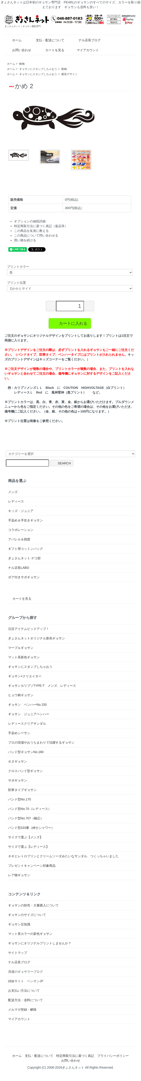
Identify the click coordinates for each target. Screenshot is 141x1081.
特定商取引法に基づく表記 (75, 1056)
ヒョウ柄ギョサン (20, 695)
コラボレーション (20, 530)
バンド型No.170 (19, 799)
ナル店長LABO (18, 567)
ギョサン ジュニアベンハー (28, 714)
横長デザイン (69, 74)
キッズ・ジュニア (20, 511)
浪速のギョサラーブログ (25, 971)
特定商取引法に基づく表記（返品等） (41, 226)
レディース (16, 501)
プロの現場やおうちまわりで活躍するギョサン (41, 742)
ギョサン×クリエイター (25, 676)
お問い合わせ (18, 50)
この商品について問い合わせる (36, 235)
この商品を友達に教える (31, 231)
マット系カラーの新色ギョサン (30, 934)
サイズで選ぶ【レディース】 (28, 846)
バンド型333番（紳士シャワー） (31, 828)
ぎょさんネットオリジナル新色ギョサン (36, 638)
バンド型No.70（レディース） (29, 809)
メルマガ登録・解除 (22, 1009)
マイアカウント (85, 50)
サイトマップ (17, 952)
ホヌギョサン (17, 761)
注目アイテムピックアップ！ (28, 629)
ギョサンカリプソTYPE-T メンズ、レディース (42, 685)
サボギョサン (17, 780)
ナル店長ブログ (86, 40)
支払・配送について (46, 40)
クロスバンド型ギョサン (25, 771)
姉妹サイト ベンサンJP (25, 981)
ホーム (14, 40)
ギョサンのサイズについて (27, 915)
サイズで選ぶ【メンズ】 (25, 837)
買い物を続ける (25, 240)
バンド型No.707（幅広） (26, 818)
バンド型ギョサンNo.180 (26, 752)
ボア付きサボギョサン (24, 577)
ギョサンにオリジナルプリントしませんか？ (39, 943)
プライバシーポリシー (113, 1056)
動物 (22, 63)
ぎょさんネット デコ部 (24, 558)
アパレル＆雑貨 (19, 539)
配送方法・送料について (25, 1000)
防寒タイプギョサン (22, 790)
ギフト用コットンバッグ (25, 549)
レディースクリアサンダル (27, 723)
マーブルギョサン (20, 648)
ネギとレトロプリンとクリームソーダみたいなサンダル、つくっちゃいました (63, 856)
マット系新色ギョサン (24, 657)
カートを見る (51, 50)
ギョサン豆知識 (19, 924)
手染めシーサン (19, 733)
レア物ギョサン (19, 875)
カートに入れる (69, 323)
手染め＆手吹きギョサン (25, 520)
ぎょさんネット (73, 1067)
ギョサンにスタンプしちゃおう (38, 69)
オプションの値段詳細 (30, 221)
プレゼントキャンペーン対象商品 (31, 865)
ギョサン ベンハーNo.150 (27, 704)
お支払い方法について (24, 990)
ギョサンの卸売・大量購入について (33, 905)
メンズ (13, 492)
